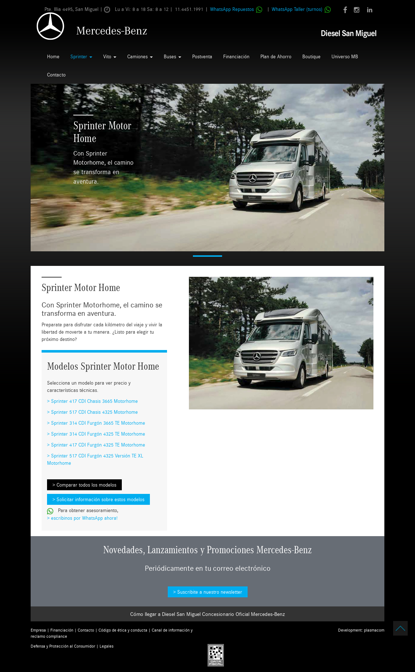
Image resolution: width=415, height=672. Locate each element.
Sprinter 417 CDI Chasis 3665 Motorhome (94, 401)
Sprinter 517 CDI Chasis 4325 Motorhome (94, 412)
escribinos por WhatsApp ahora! (84, 518)
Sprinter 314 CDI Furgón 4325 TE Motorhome (98, 434)
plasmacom (374, 630)
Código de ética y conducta (122, 630)
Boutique (311, 56)
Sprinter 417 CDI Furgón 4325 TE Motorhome (98, 444)
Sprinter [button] (81, 56)
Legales (106, 646)
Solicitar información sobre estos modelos (100, 499)
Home (53, 56)
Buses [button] (172, 56)
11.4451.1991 (189, 9)
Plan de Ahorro (275, 56)
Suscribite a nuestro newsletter (209, 592)
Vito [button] (109, 56)
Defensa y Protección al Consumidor (63, 646)
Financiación (236, 56)
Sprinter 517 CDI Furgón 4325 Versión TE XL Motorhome (95, 459)
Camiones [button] (140, 56)
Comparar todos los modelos (86, 485)
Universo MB (344, 56)
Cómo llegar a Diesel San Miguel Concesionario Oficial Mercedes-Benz (207, 613)
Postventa (202, 56)
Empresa (38, 630)
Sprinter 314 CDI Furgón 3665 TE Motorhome (98, 423)
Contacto (56, 74)
